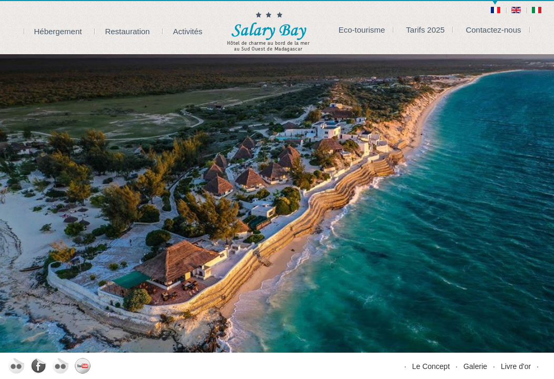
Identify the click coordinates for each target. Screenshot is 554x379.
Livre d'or (516, 366)
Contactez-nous (493, 29)
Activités (187, 31)
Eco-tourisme (362, 29)
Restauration (127, 31)
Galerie (475, 366)
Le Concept (431, 366)
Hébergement (58, 31)
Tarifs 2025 (425, 29)
